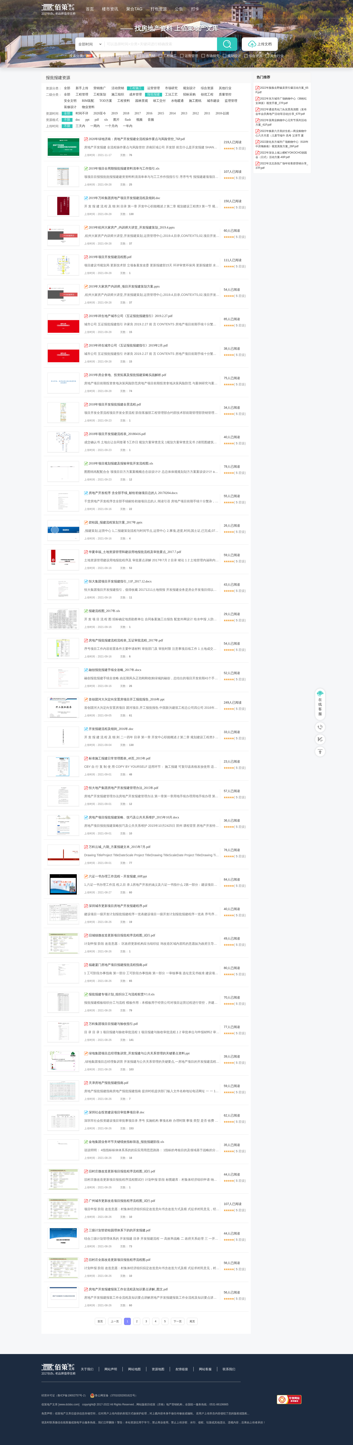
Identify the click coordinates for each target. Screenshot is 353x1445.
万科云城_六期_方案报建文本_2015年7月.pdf (119, 847)
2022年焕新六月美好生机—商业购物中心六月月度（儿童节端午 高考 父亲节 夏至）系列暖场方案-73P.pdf (281, 135)
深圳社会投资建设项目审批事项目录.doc (117, 1112)
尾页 (192, 1321)
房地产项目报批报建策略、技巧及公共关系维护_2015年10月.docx (134, 817)
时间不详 (82, 113)
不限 (67, 119)
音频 (151, 119)
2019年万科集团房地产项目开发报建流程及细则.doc (124, 198)
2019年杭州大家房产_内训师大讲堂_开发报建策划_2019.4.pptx (132, 227)
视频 (139, 119)
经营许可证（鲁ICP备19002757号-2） (64, 1395)
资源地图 (158, 1369)
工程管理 (82, 94)
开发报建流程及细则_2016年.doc (111, 729)
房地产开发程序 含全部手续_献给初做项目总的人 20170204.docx (133, 493)
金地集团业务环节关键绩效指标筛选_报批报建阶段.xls (126, 1142)
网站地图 (134, 1369)
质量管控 (225, 94)
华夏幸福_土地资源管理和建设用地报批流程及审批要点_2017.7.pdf (135, 552)
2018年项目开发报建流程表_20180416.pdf (117, 434)
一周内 (95, 126)
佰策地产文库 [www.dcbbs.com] (60, 1404)
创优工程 (207, 94)
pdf (97, 119)
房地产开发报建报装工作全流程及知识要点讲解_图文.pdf (128, 1289)
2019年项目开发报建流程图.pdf (110, 257)
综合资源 (207, 88)
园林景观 (141, 100)
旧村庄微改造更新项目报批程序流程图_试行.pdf (122, 1171)
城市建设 (213, 100)
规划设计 (189, 88)
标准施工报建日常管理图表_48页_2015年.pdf (119, 758)
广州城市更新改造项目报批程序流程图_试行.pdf (122, 1201)
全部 (67, 88)
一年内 (127, 126)
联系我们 (229, 1369)
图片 (116, 119)
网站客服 (205, 1369)
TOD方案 (105, 100)
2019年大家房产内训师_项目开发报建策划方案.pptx (124, 286)
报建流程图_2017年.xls (104, 611)
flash (128, 119)
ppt (87, 119)
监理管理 (231, 100)
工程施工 (135, 88)
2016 (149, 113)
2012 (195, 113)
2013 (184, 113)
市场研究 (171, 88)
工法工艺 (171, 94)
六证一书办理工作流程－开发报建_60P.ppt (118, 876)
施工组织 (117, 94)
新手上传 (82, 88)
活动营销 (117, 88)
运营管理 (153, 88)
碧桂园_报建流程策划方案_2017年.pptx (115, 522)
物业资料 (88, 107)
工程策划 (99, 94)
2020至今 (99, 113)
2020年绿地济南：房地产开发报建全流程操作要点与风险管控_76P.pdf (137, 139)
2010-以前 (222, 113)
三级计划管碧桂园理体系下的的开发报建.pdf (119, 1230)
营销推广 (99, 88)
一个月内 (111, 126)
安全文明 (70, 100)
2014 (172, 113)
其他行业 (225, 88)
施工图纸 (195, 100)
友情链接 (181, 1369)
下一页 (178, 1321)
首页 (100, 1321)
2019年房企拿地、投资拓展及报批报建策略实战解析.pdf (127, 375)
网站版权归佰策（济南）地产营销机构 (159, 1404)
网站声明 (110, 1369)
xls (106, 119)
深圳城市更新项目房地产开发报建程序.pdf (118, 906)
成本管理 (135, 94)
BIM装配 (88, 100)
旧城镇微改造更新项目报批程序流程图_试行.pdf (122, 935)
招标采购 (189, 94)
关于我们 (87, 1369)
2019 (114, 113)
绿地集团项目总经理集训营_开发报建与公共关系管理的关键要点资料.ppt (139, 1053)
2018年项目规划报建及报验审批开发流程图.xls (121, 463)
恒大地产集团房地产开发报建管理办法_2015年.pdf (123, 788)
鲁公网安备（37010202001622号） (114, 1395)
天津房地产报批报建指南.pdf (108, 1083)
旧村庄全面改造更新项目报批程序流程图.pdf (119, 1260)
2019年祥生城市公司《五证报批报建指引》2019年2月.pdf (128, 345)
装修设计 (70, 107)
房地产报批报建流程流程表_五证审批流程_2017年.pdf (126, 640)
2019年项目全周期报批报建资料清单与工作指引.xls (124, 168)
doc (78, 119)
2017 (138, 113)
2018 (126, 113)
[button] (33, 34)
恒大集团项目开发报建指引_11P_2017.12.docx (120, 581)
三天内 (80, 126)
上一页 (115, 1321)
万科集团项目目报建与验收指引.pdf (113, 1024)
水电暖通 (177, 100)
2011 (207, 113)
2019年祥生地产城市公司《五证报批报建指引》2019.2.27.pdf (130, 316)
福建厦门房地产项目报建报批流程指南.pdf (118, 965)
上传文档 (260, 44)
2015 (161, 113)
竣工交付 (159, 100)
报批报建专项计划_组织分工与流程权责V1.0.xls (121, 994)
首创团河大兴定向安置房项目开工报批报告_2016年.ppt (126, 699)
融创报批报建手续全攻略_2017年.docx (115, 670)
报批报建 (153, 94)
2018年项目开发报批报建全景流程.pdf (115, 404)
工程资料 (123, 100)
